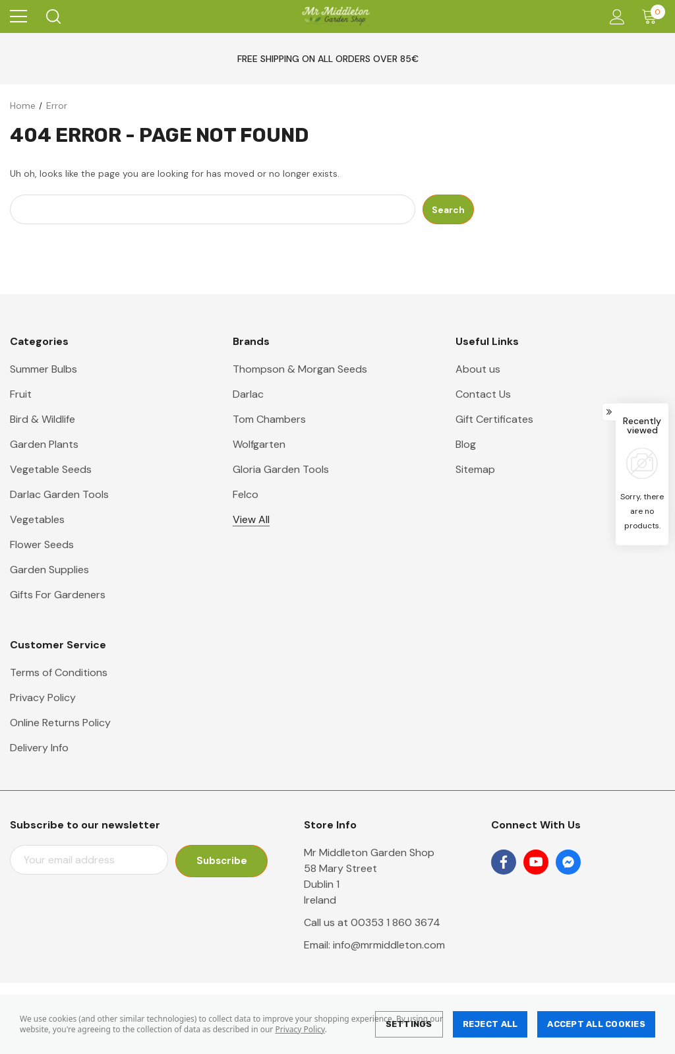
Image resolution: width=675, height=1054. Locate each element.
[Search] (52, 16)
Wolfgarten (259, 444)
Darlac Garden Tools (59, 494)
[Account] (614, 16)
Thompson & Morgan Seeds (300, 369)
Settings (409, 1024)
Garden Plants (44, 444)
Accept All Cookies (596, 1024)
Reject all (490, 1024)
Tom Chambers (269, 419)
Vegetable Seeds (51, 469)
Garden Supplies (49, 569)
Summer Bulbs (43, 369)
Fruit (21, 394)
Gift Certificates (494, 419)
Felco (245, 494)
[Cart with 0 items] (652, 16)
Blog (465, 444)
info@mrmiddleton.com (389, 945)
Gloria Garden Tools (281, 469)
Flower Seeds (42, 544)
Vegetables (37, 519)
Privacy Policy (299, 1029)
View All (251, 519)
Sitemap (475, 469)
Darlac (248, 394)
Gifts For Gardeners (57, 595)
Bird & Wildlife (42, 419)
